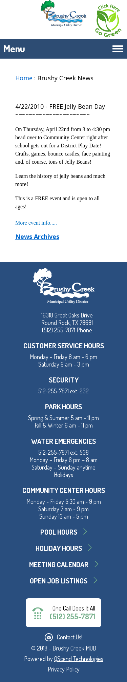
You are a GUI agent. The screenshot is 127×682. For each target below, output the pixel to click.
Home (24, 78)
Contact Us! (69, 637)
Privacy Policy (64, 669)
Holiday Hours (59, 548)
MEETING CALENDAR (58, 564)
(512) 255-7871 (72, 616)
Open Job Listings (58, 580)
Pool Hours (58, 531)
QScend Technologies (78, 658)
